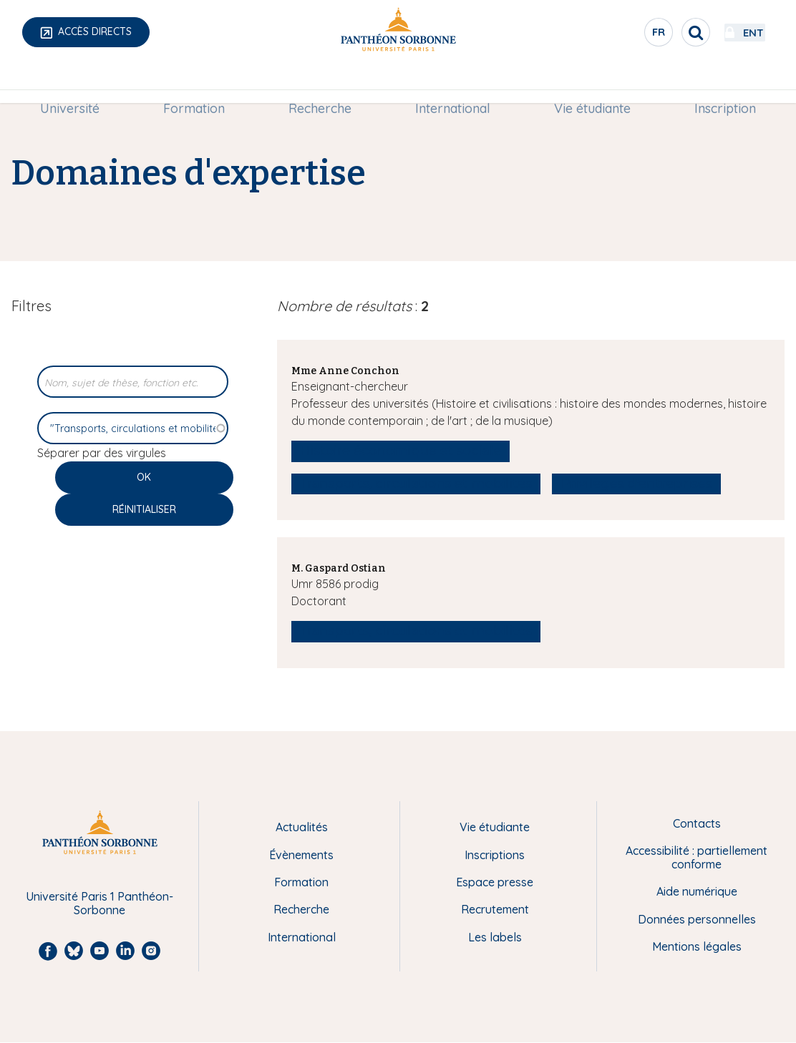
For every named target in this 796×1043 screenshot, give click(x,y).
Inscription (718, 83)
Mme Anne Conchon (345, 371)
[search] (657, 32)
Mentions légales (697, 946)
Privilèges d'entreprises (636, 483)
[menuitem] (76, 83)
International (451, 83)
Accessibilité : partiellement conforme (696, 857)
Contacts (697, 823)
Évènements (301, 854)
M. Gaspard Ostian (338, 568)
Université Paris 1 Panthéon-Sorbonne (99, 903)
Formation (197, 83)
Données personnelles (697, 919)
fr (620, 35)
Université (76, 83)
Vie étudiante (588, 83)
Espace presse (494, 882)
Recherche (321, 83)
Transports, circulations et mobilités (416, 483)
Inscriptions (495, 854)
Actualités (302, 827)
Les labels (495, 937)
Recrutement (495, 909)
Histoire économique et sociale (401, 451)
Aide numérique (696, 891)
